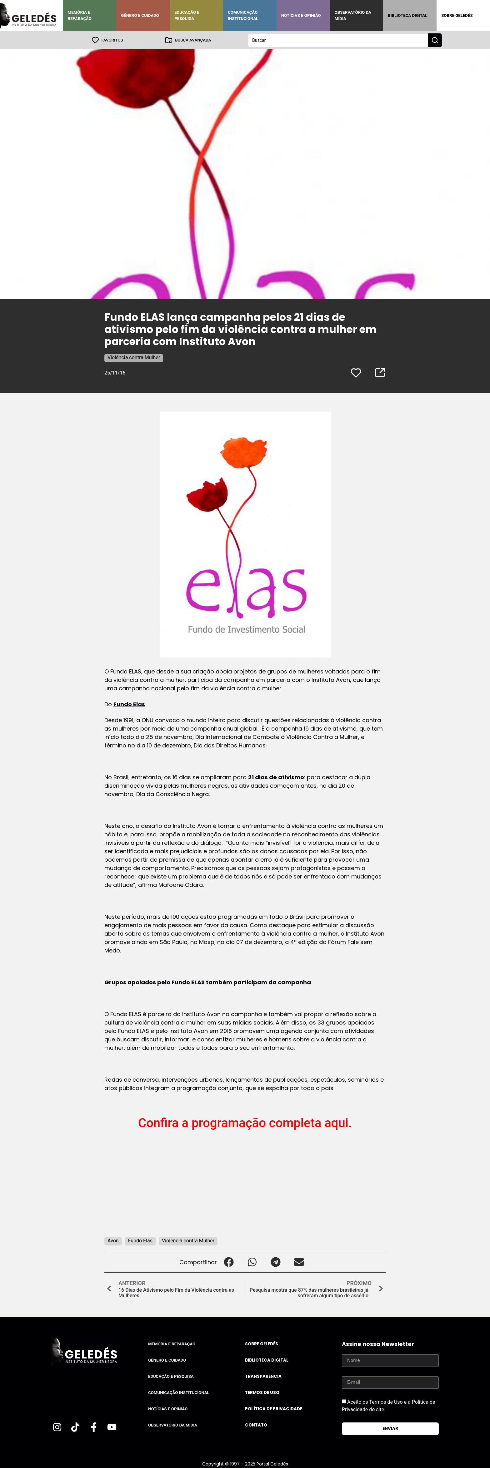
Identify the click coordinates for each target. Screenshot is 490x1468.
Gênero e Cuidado (140, 15)
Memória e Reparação (80, 15)
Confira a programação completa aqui (243, 1122)
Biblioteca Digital (407, 15)
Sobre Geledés (456, 15)
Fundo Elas (129, 704)
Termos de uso (262, 1392)
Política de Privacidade (273, 1409)
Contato (256, 1425)
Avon (113, 1240)
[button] (228, 1262)
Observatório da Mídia (353, 15)
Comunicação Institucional (243, 15)
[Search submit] (435, 40)
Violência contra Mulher (134, 357)
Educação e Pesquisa (186, 15)
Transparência (263, 1376)
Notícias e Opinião (301, 15)
